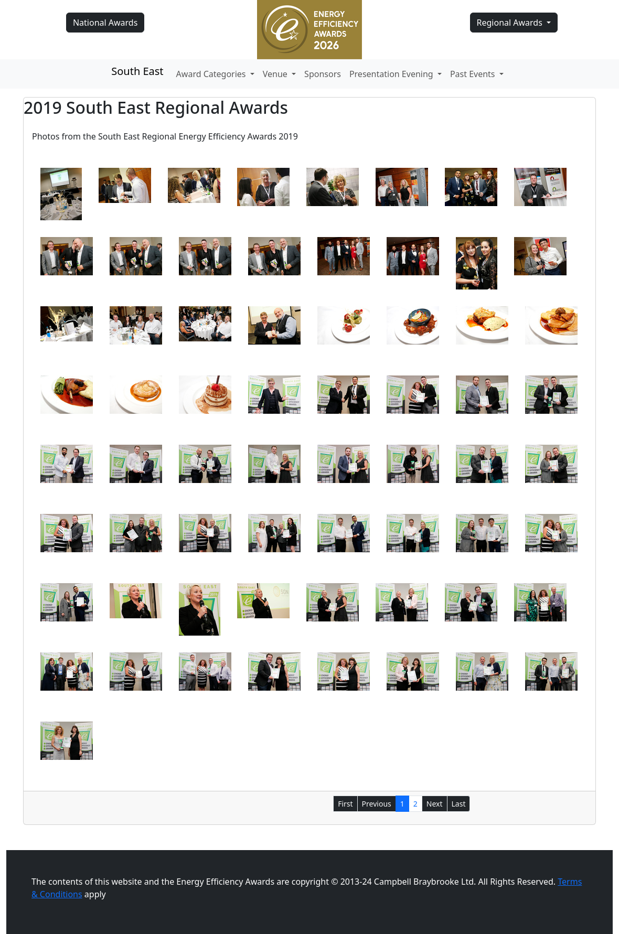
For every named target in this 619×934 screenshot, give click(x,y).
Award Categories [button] (212, 74)
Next (434, 804)
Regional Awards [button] (511, 22)
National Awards (105, 22)
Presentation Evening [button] (392, 74)
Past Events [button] (473, 74)
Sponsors (322, 74)
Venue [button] (276, 74)
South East (137, 71)
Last (459, 804)
